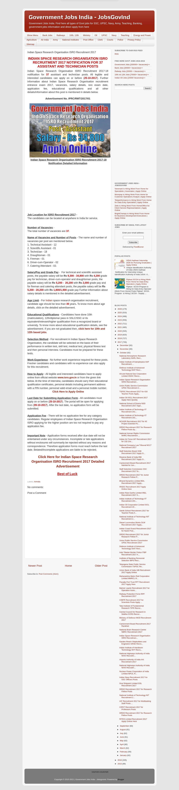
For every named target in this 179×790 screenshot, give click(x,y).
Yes (104, 14)
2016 (120, 760)
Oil (96, 35)
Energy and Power (142, 35)
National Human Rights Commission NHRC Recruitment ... (134, 434)
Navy (114, 35)
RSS (117, 54)
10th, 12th (74, 35)
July (122, 733)
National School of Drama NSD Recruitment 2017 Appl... (132, 404)
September (125, 726)
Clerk (100, 40)
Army (55, 40)
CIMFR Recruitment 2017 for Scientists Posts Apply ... (131, 601)
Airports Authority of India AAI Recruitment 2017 (131, 660)
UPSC (104, 35)
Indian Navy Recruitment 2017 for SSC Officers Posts (133, 678)
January (123, 755)
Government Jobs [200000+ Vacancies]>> (132, 64)
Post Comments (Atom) (48, 574)
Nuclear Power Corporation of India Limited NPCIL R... (134, 672)
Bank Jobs (47, 35)
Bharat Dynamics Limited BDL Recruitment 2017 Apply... (132, 482)
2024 (120, 316)
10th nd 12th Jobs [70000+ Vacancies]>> (132, 75)
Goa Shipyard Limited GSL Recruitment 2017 (130, 684)
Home (68, 565)
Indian (49, 300)
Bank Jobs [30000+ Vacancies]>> (129, 68)
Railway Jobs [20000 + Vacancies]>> (130, 71)
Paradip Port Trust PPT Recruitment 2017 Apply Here (134, 583)
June (122, 737)
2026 (120, 309)
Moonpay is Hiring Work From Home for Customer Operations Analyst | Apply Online (133, 195)
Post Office (88, 40)
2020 (120, 331)
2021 (120, 327)
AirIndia (37, 482)
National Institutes (70, 40)
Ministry (86, 35)
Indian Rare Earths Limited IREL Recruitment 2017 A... (132, 494)
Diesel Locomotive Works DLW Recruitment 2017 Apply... (132, 523)
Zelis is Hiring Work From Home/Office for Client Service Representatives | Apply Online (132, 208)
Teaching (125, 35)
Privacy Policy (134, 40)
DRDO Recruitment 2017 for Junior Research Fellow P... (134, 476)
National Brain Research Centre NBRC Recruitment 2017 (132, 631)
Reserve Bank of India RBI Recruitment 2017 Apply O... (132, 458)
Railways (61, 35)
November (124, 349)
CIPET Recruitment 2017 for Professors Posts (131, 708)
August (123, 730)
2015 (120, 764)
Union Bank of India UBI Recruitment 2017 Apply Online (134, 571)
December (124, 345)
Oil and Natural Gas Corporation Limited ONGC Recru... (132, 375)
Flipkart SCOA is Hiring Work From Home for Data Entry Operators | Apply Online (138, 281)
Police (120, 40)
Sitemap (30, 44)
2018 (120, 338)
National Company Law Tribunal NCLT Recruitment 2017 (135, 446)
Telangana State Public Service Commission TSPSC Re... (132, 565)
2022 (120, 324)
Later (75, 14)
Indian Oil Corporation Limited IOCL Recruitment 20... (134, 506)
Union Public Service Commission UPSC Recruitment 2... (133, 387)
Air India (45, 40)
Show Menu (32, 35)
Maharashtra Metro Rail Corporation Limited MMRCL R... (134, 577)
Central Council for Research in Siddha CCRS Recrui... (132, 613)
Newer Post (35, 565)
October (123, 353)
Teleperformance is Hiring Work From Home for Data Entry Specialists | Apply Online (133, 201)
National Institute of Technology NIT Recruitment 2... (134, 518)
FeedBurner (139, 247)
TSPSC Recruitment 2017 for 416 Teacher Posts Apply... (133, 393)
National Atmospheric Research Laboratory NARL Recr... (132, 357)
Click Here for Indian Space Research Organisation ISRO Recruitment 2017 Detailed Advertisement (67, 461)
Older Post (101, 565)
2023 (120, 320)
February (124, 752)
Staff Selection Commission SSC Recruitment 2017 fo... (133, 470)
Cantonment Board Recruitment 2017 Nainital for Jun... (135, 464)
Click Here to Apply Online (68, 391)
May (122, 741)
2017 (120, 342)
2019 (120, 335)
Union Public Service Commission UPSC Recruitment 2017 (133, 541)
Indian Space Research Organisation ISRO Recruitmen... (134, 381)
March (123, 748)
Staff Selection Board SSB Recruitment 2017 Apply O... (132, 452)
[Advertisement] (67, 189)
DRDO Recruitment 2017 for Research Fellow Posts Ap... (135, 428)
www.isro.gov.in (67, 377)
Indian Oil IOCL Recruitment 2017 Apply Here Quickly (133, 399)
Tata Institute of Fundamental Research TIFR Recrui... (131, 607)
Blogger (121, 779)
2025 (120, 313)
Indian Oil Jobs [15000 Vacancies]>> (130, 78)
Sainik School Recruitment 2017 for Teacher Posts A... (134, 512)
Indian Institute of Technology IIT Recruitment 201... (133, 410)
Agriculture (32, 40)
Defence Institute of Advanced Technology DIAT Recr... (131, 369)
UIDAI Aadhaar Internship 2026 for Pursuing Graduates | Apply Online (138, 262)
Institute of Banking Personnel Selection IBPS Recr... (131, 559)
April (122, 744)
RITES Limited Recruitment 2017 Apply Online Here (133, 720)
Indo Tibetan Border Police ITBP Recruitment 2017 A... (132, 553)
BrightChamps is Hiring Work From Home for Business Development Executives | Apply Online (132, 215)
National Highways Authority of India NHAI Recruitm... (134, 654)
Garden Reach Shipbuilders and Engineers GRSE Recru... (132, 643)
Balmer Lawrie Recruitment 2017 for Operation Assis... (134, 589)
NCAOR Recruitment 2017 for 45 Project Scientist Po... (133, 422)
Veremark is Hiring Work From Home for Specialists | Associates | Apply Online (131, 190)
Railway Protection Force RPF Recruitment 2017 (132, 595)
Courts (110, 40)
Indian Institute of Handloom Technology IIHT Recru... (131, 649)
